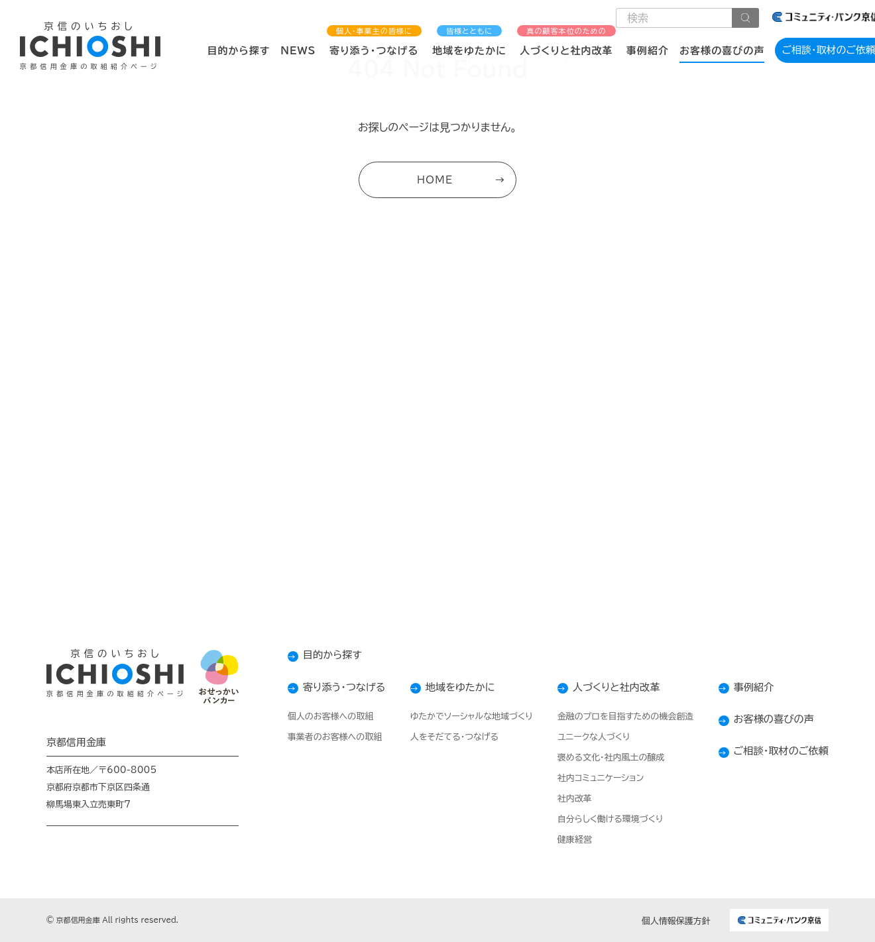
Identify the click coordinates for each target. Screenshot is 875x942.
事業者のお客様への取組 (322, 737)
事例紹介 (647, 51)
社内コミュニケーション (595, 778)
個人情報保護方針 (676, 921)
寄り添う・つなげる (374, 40)
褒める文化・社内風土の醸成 (605, 757)
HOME (434, 181)
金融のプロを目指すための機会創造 (620, 716)
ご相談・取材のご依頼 (779, 750)
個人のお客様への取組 (318, 716)
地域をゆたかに (469, 40)
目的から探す (238, 51)
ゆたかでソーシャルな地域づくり (464, 716)
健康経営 (569, 839)
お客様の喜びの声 (721, 51)
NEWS (298, 51)
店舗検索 (610, 493)
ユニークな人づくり (588, 737)
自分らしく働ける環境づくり (605, 819)
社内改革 (569, 798)
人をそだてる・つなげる (447, 737)
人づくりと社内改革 (566, 40)
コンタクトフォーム (265, 493)
